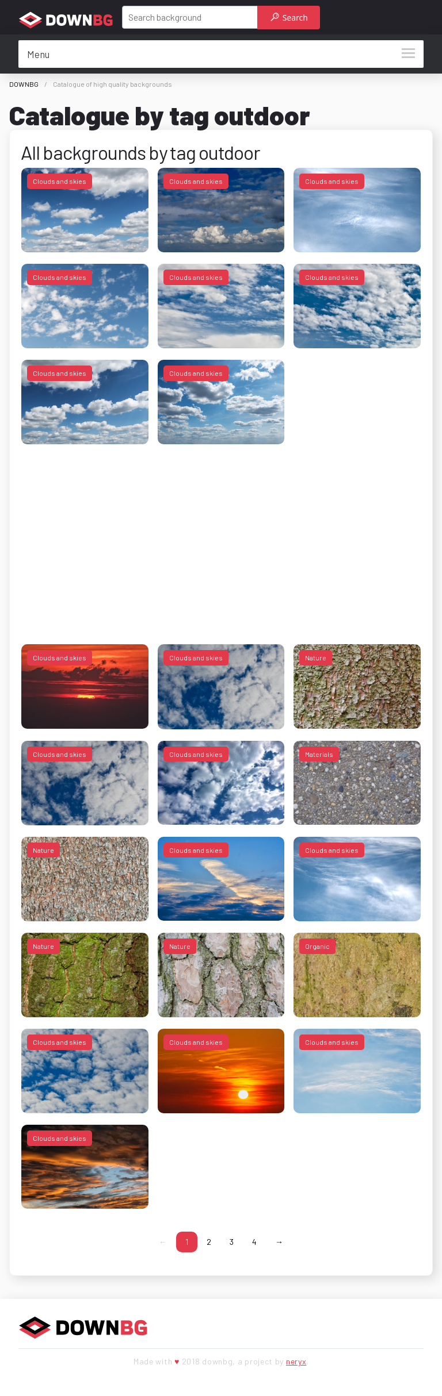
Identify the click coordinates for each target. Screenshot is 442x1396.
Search (289, 17)
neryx (296, 1361)
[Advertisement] (221, 536)
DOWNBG (24, 84)
